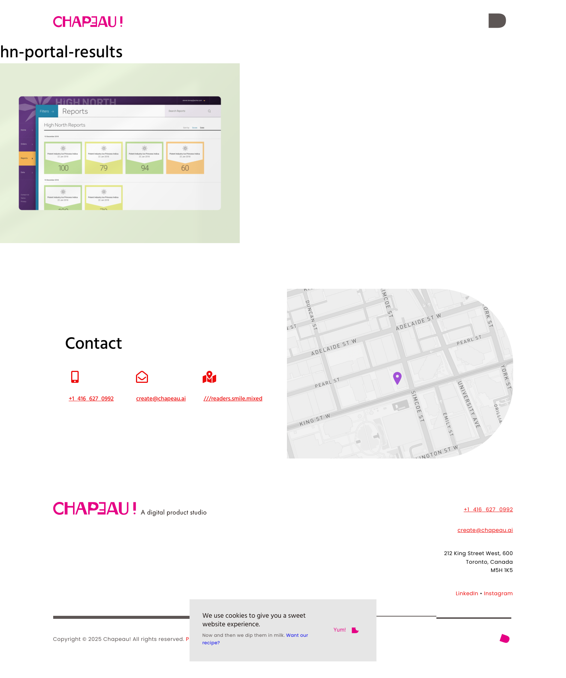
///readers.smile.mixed (232, 399)
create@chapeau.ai (485, 530)
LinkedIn (467, 593)
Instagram (498, 593)
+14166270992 (488, 509)
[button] (497, 22)
